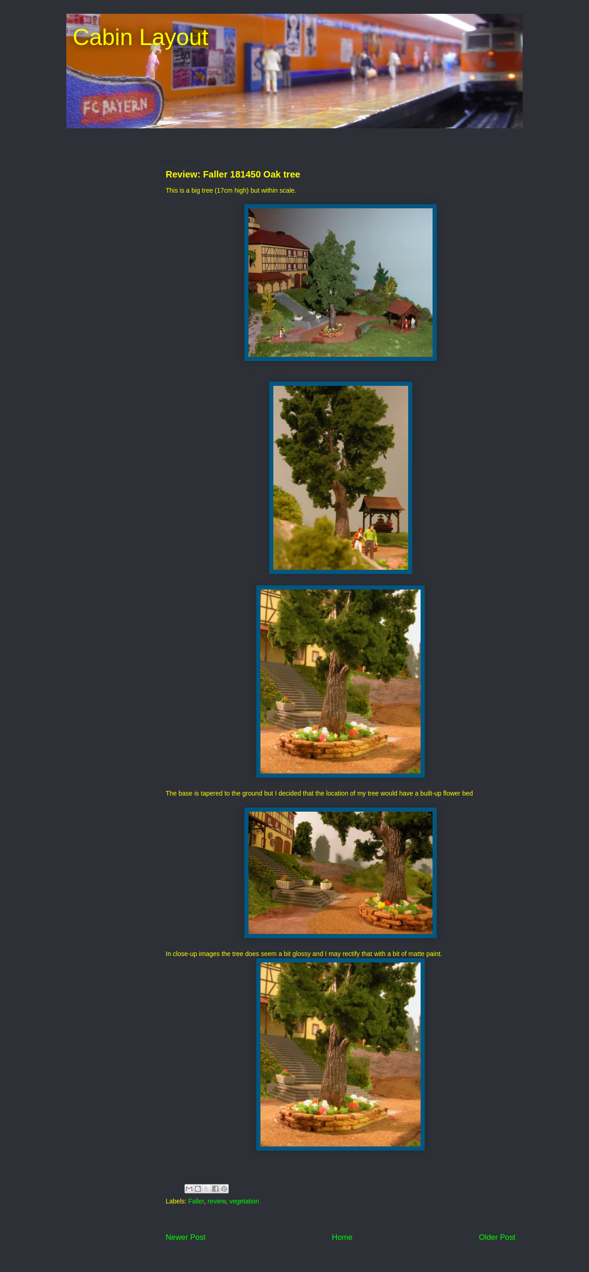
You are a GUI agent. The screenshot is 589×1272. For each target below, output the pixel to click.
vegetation (245, 1201)
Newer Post (186, 1237)
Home (342, 1237)
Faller (196, 1201)
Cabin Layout (137, 37)
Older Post (497, 1237)
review (217, 1201)
